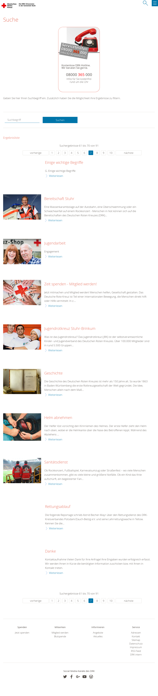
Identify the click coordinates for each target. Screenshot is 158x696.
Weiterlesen (56, 176)
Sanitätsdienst (56, 462)
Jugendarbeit (55, 243)
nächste (128, 153)
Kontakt (136, 636)
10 (110, 153)
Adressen (136, 632)
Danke (50, 551)
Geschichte (53, 373)
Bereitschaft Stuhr (59, 198)
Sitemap (136, 640)
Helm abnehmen (58, 417)
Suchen (60, 120)
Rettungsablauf (57, 506)
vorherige (35, 153)
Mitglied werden (60, 632)
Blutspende (60, 636)
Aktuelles (98, 636)
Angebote (98, 632)
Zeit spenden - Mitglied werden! (70, 284)
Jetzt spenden (22, 632)
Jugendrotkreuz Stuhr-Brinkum (69, 328)
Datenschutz (136, 643)
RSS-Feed (136, 650)
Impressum (136, 647)
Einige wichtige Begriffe (64, 162)
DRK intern (136, 654)
